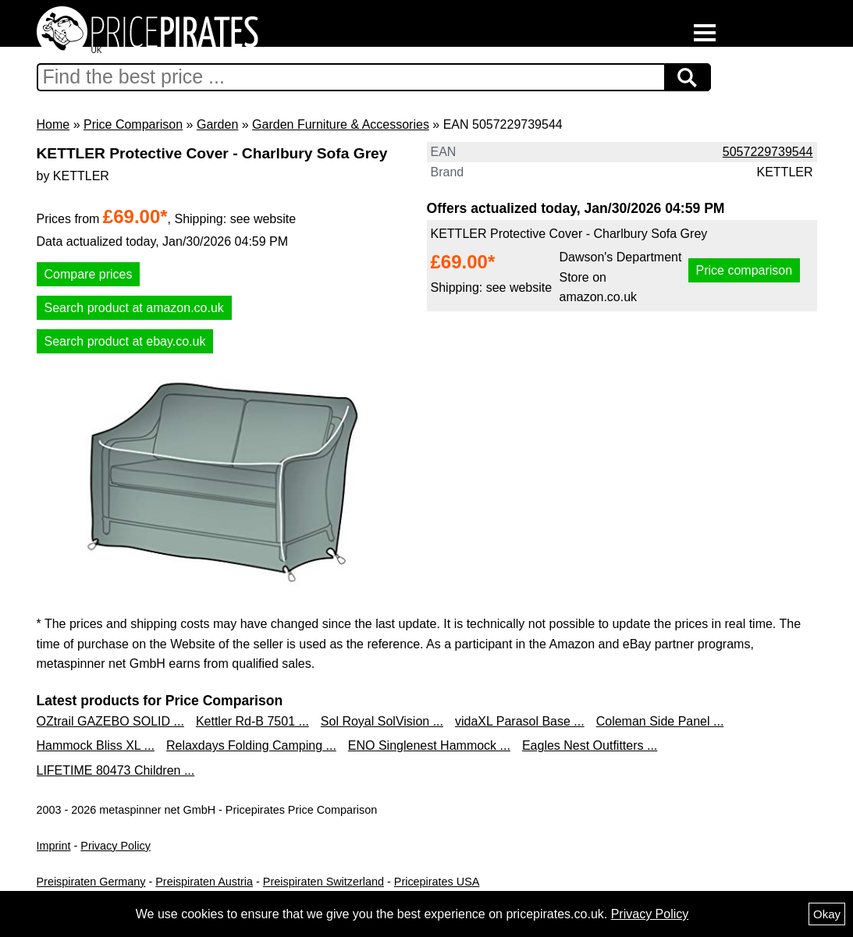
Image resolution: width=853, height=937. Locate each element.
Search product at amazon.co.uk (134, 307)
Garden (217, 124)
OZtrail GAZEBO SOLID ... (110, 721)
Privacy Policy (115, 845)
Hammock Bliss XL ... (96, 745)
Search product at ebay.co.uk (125, 341)
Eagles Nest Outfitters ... (589, 745)
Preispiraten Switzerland (323, 881)
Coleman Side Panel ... (660, 721)
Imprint (54, 845)
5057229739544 (768, 151)
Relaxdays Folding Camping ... (251, 745)
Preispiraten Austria (204, 881)
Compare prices (88, 274)
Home (53, 124)
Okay (827, 914)
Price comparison (744, 270)
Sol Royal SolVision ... (382, 721)
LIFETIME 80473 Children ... (116, 770)
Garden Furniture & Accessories (340, 124)
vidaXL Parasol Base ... (520, 721)
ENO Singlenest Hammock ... (429, 745)
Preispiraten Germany (91, 881)
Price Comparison (133, 124)
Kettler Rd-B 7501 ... (252, 721)
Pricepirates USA (437, 881)
